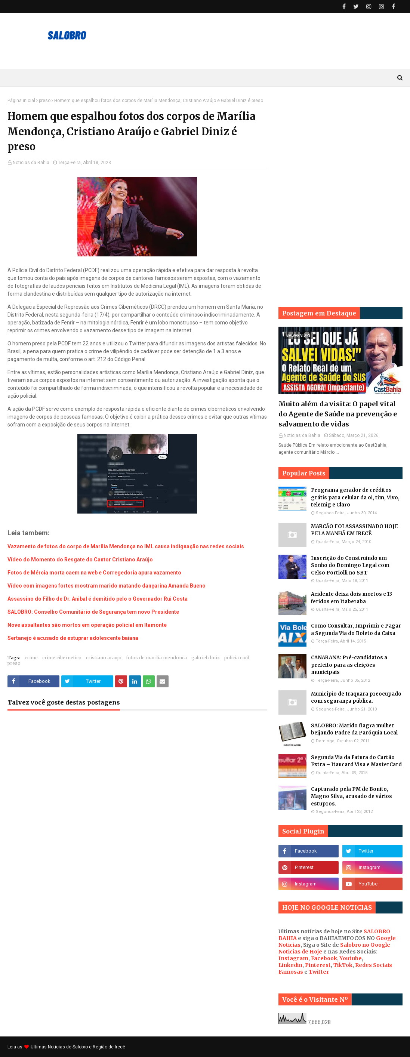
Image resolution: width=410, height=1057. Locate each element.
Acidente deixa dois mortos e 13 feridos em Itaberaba (351, 598)
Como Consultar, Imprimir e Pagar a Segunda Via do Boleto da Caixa (356, 630)
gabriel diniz (205, 657)
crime (31, 657)
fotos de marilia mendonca (156, 657)
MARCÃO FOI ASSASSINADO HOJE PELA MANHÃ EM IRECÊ (354, 530)
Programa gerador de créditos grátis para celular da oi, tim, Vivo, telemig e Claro (355, 497)
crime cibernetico (61, 657)
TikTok (342, 965)
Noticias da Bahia (31, 162)
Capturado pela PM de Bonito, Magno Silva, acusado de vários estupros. (351, 796)
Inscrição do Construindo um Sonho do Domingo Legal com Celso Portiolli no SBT (350, 565)
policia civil (236, 657)
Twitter (319, 971)
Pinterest (318, 965)
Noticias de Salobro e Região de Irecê (86, 1047)
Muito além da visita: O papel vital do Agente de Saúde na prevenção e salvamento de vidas (337, 414)
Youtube (351, 958)
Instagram (293, 958)
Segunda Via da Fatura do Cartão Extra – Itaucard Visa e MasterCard (356, 761)
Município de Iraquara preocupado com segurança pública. (356, 698)
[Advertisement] (340, 144)
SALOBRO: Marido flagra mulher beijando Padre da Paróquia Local (354, 729)
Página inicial (21, 100)
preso (44, 100)
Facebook (324, 958)
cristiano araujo (103, 657)
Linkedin (290, 965)
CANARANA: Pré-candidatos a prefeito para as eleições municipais (349, 664)
